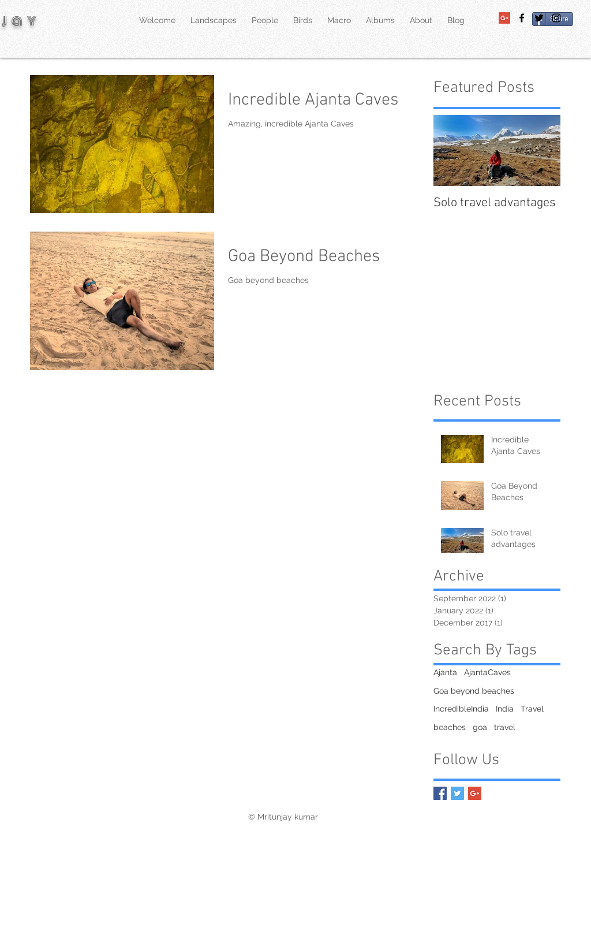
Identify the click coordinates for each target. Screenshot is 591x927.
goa (480, 727)
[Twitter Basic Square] (457, 793)
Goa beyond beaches (473, 690)
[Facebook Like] (537, 816)
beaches (449, 727)
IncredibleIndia (461, 708)
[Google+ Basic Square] (474, 793)
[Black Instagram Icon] (556, 18)
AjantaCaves (487, 672)
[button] (421, 20)
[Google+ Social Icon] (504, 18)
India (505, 708)
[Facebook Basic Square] (440, 793)
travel (504, 727)
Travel (532, 708)
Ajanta (445, 672)
